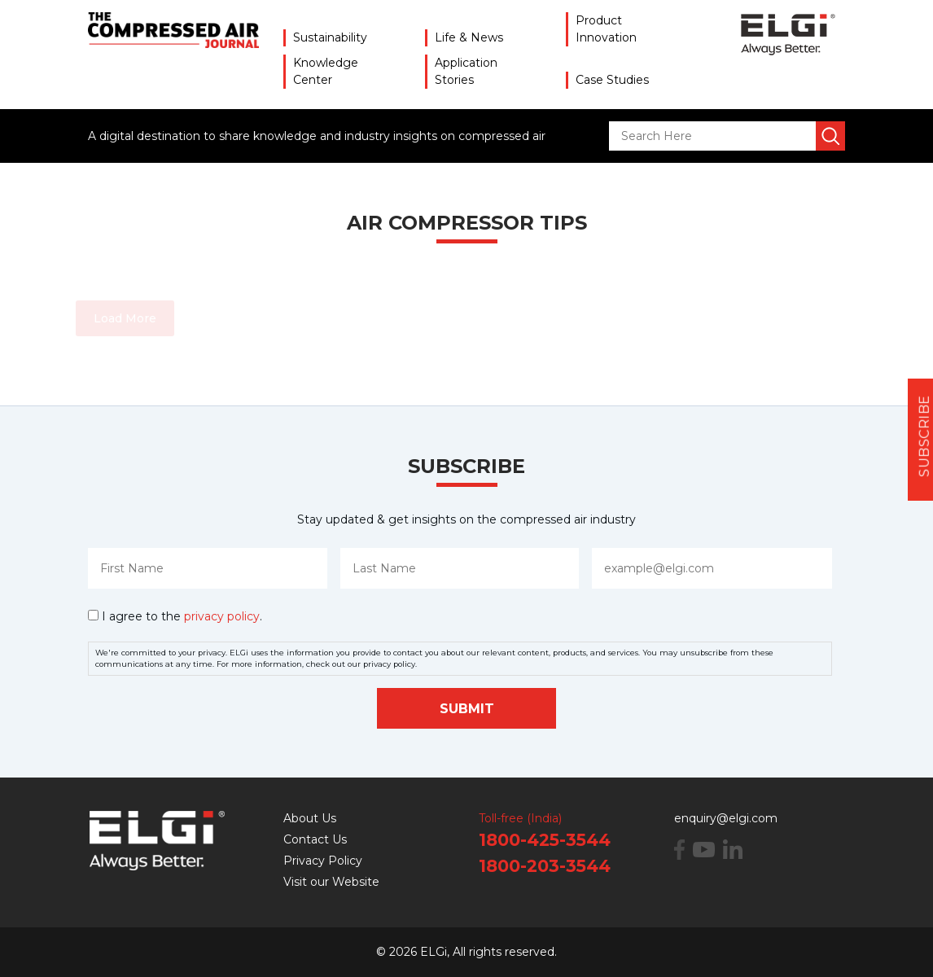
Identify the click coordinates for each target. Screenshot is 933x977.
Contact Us (315, 839)
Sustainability (330, 37)
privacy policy (222, 616)
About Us (309, 818)
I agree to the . (182, 616)
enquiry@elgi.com (726, 818)
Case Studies (612, 79)
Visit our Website (331, 881)
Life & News (469, 37)
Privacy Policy (322, 860)
